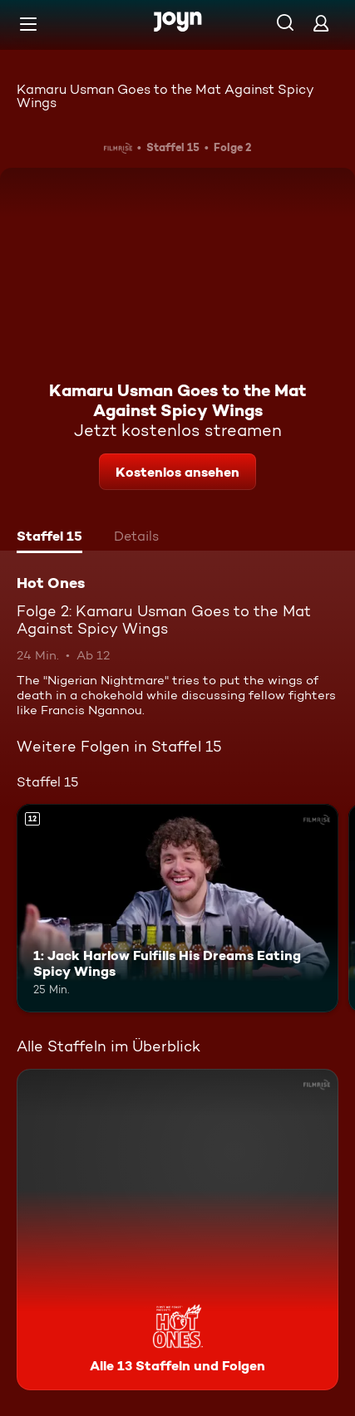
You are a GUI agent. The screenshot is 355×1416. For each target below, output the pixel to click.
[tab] (49, 538)
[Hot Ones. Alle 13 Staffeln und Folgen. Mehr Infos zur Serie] (177, 1229)
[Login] (321, 22)
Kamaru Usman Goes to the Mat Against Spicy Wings (165, 95)
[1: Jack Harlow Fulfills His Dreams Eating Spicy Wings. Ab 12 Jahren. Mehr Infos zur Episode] (177, 908)
